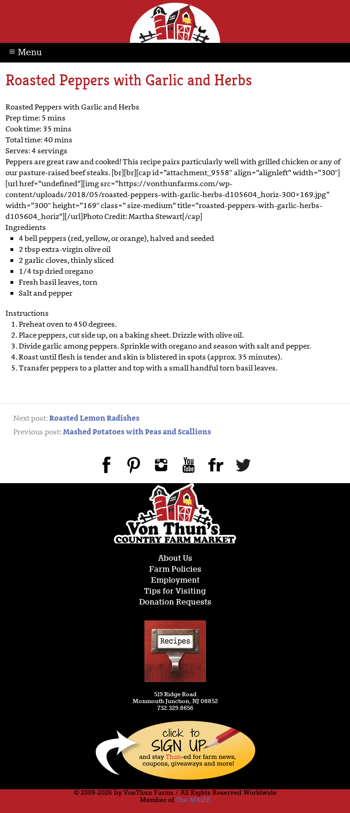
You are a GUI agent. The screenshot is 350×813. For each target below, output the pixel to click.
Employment (175, 580)
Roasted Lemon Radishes (94, 419)
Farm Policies (175, 569)
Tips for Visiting (175, 591)
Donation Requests (175, 602)
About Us (175, 558)
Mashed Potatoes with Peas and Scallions (137, 432)
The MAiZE (193, 800)
